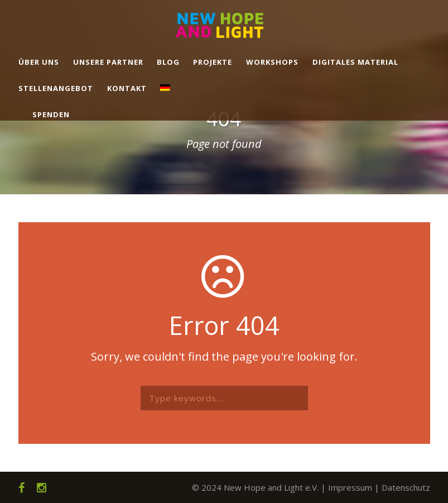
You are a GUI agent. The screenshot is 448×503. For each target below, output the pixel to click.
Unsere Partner (108, 62)
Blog (168, 62)
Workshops (272, 62)
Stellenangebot (55, 88)
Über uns (38, 62)
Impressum (350, 487)
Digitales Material (355, 62)
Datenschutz (406, 487)
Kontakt (127, 88)
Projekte (212, 62)
